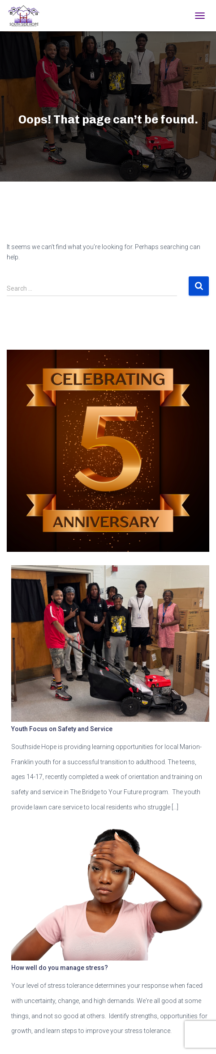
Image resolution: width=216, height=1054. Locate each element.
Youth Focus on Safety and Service (61, 728)
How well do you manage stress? (59, 967)
